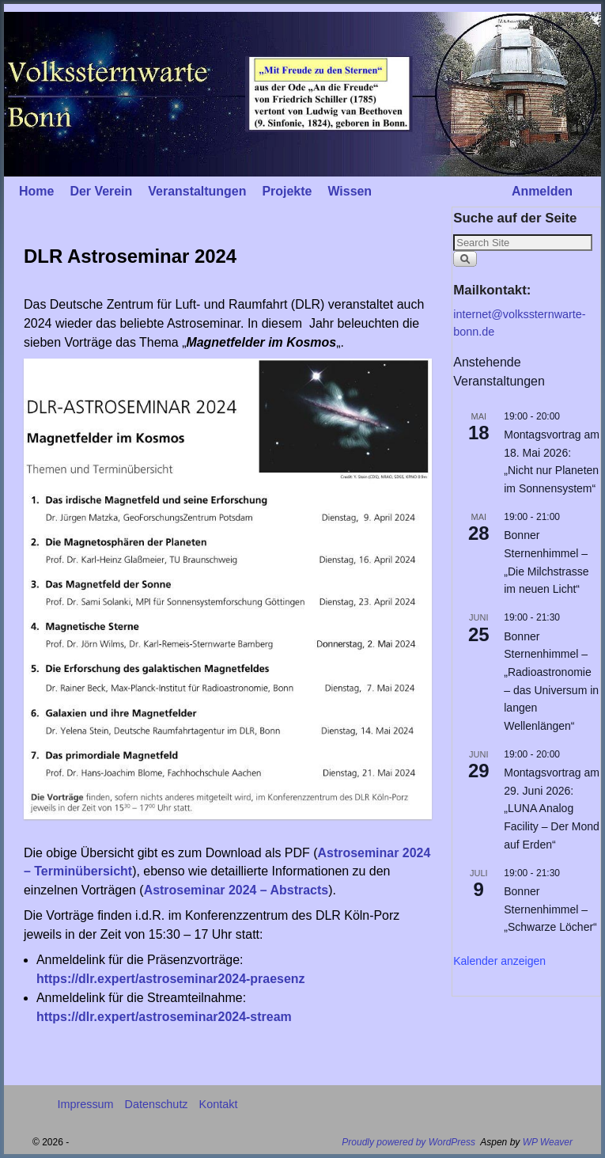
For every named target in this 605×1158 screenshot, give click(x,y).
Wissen (349, 191)
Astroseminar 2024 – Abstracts (236, 890)
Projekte (287, 191)
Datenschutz (156, 1104)
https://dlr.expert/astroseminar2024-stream (164, 1016)
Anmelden (542, 191)
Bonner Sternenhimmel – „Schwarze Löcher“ (550, 909)
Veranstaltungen (197, 191)
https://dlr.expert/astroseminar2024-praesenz (170, 978)
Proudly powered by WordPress (408, 1142)
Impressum (85, 1104)
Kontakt (218, 1104)
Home (36, 191)
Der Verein (101, 191)
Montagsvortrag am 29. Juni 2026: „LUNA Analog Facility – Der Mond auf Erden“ (551, 808)
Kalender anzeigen (499, 961)
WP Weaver (548, 1142)
